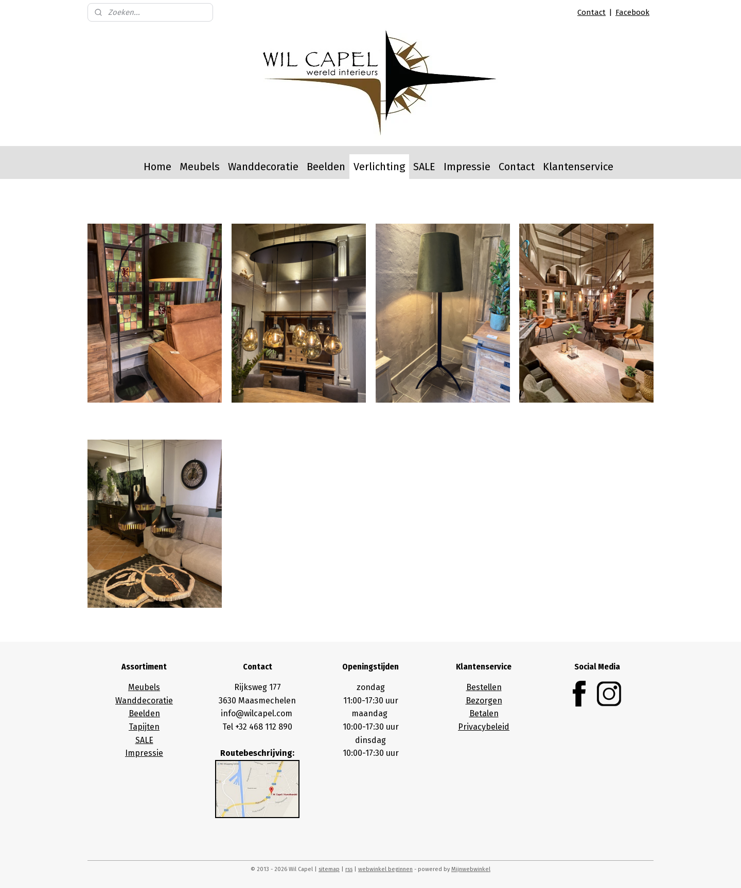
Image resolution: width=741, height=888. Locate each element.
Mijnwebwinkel (470, 869)
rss (348, 869)
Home (157, 166)
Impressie (467, 166)
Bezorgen (484, 700)
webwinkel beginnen (385, 869)
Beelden (326, 166)
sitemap (329, 869)
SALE (424, 166)
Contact (591, 12)
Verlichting (379, 166)
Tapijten (144, 727)
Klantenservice (578, 166)
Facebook (632, 12)
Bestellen (484, 687)
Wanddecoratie (263, 166)
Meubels (200, 166)
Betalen (484, 713)
